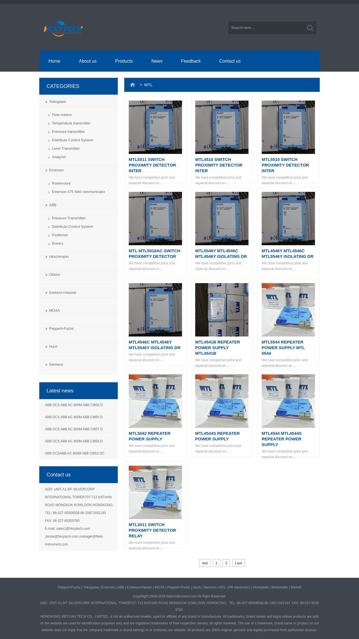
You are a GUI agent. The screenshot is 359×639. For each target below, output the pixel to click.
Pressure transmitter (68, 131)
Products (124, 61)
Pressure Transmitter (69, 218)
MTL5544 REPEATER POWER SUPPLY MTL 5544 (283, 348)
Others (54, 274)
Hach (53, 346)
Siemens (56, 364)
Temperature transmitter (71, 123)
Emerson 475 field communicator (78, 192)
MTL (222, 587)
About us (88, 61)
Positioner (60, 235)
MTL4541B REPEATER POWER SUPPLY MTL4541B (217, 348)
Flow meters (62, 115)
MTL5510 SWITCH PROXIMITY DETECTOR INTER (285, 165)
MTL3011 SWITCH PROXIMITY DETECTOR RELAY (152, 530)
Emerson (56, 170)
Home (55, 61)
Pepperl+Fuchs (61, 328)
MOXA (54, 310)
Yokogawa (57, 101)
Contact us (230, 61)
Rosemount (61, 183)
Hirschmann (58, 256)
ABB (52, 205)
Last (238, 563)
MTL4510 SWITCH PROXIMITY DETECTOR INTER (219, 165)
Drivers (57, 243)
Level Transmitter (66, 148)
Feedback (191, 61)
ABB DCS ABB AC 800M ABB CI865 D (74, 405)
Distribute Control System (72, 140)
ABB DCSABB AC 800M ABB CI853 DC (74, 453)
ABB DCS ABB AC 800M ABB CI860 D (74, 417)
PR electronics (239, 587)
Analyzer (59, 157)
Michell (296, 587)
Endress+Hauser (62, 292)
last (205, 563)
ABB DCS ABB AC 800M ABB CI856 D (74, 441)
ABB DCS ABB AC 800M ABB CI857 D (74, 429)
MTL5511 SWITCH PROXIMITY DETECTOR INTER (152, 165)
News (157, 61)
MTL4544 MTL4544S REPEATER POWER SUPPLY (282, 439)
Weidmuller (279, 587)
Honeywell (260, 587)
